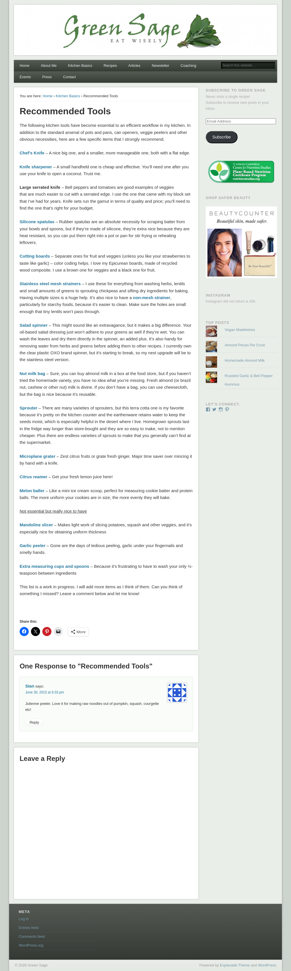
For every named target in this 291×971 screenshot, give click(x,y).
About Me (49, 65)
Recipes (110, 65)
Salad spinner (33, 325)
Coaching (188, 65)
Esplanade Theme (235, 965)
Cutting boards (35, 256)
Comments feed (32, 936)
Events (25, 77)
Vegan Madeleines (240, 330)
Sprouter (29, 407)
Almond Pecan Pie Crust (245, 345)
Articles (134, 65)
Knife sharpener (36, 166)
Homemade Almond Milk (245, 360)
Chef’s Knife (32, 152)
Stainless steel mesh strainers (50, 283)
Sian (29, 686)
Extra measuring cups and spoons (54, 566)
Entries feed (28, 928)
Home (25, 65)
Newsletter (160, 65)
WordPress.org (31, 945)
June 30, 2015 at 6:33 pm (44, 692)
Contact (69, 77)
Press (47, 77)
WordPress (267, 965)
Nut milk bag (32, 373)
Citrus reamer (33, 476)
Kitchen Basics (80, 65)
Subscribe (221, 137)
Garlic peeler (32, 545)
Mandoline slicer (36, 524)
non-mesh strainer (151, 297)
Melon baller (32, 490)
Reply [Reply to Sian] (34, 722)
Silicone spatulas (37, 221)
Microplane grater (37, 456)
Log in (24, 919)
